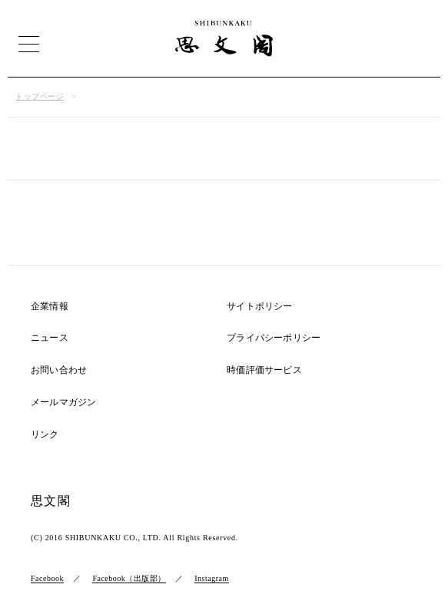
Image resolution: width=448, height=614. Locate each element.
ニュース (49, 338)
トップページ (39, 96)
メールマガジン (63, 403)
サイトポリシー (259, 307)
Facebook (47, 578)
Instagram (211, 578)
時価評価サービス (264, 370)
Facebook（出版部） (128, 578)
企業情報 (49, 307)
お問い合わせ (59, 370)
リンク (45, 435)
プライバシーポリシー (273, 338)
